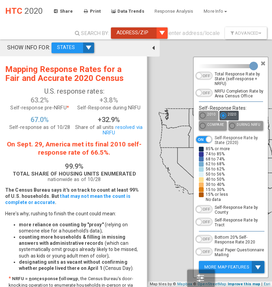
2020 (228, 116)
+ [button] (147, 267)
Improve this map (252, 284)
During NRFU (244, 126)
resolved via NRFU (111, 130)
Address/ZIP (141, 32)
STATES (74, 47)
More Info (215, 11)
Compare (212, 126)
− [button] (147, 278)
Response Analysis (174, 11)
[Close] (263, 63)
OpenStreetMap (220, 284)
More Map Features (234, 267)
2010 (207, 116)
